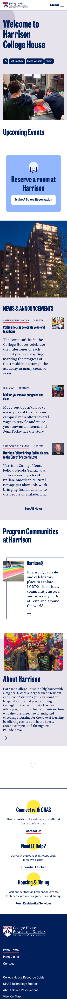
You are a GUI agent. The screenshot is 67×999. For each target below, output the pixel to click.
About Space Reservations (20, 990)
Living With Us (34, 61)
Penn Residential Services (34, 903)
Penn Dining (11, 957)
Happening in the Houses (16, 321)
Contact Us (33, 831)
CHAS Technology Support (20, 984)
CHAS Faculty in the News (16, 446)
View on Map (12, 996)
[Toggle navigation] (62, 5)
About (49, 61)
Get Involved (17, 61)
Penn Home (11, 950)
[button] (5, 737)
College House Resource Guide (23, 977)
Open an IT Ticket (33, 867)
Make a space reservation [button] (33, 199)
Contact (8, 963)
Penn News (8, 388)
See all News (33, 509)
